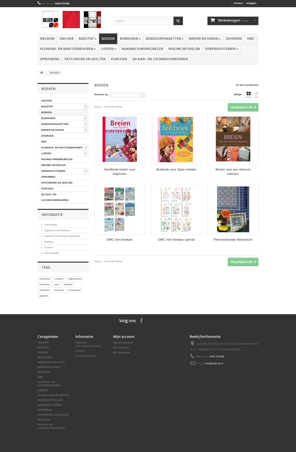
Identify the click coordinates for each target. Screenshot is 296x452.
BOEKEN (108, 38)
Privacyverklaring (85, 355)
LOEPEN (108, 49)
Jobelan (67, 284)
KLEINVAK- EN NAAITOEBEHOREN (68, 49)
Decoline (59, 290)
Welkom (47, 38)
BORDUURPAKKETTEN (165, 38)
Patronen (44, 284)
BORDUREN (130, 38)
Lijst (256, 94)
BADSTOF (87, 38)
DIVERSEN (234, 38)
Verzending (50, 224)
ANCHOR (67, 38)
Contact (238, 3)
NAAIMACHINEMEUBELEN (142, 49)
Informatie (52, 214)
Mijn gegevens (121, 352)
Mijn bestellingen (123, 342)
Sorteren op (101, 94)
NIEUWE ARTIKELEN (184, 49)
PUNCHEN (119, 59)
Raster (249, 94)
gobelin (43, 295)
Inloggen (251, 3)
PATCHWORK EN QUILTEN (85, 59)
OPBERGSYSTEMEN (221, 49)
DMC (251, 38)
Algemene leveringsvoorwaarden (62, 236)
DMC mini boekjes (120, 239)
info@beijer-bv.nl (214, 363)
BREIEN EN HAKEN (205, 38)
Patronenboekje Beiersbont (233, 239)
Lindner (59, 278)
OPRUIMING (49, 59)
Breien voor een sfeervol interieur (233, 172)
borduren (44, 278)
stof (56, 284)
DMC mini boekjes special (176, 239)
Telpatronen (75, 278)
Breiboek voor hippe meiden (176, 169)
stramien (44, 290)
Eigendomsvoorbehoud (57, 230)
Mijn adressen (121, 347)
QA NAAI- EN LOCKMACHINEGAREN (160, 59)
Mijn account (124, 336)
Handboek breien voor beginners (119, 172)
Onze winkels (51, 253)
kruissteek (75, 290)
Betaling (48, 241)
